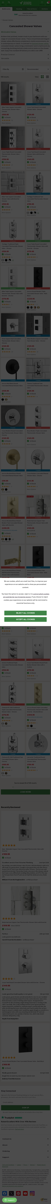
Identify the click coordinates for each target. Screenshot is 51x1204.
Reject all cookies (25, 613)
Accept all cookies (25, 619)
